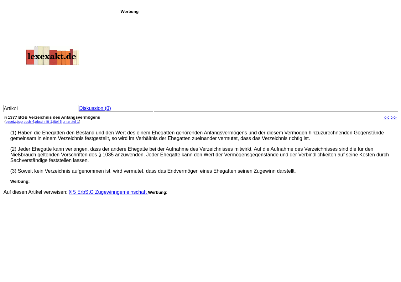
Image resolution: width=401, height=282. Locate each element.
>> (394, 117)
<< (386, 117)
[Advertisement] (259, 58)
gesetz (11, 121)
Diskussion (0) (95, 108)
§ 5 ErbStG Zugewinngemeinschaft (108, 192)
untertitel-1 (71, 121)
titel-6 (57, 121)
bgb (20, 121)
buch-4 (28, 121)
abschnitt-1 (43, 121)
